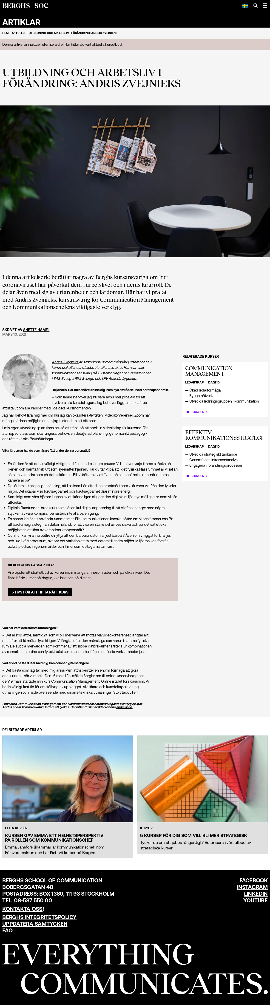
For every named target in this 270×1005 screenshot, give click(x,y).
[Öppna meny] (265, 5)
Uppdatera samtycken (34, 924)
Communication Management (39, 704)
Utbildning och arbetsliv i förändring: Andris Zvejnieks (73, 33)
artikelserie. (124, 707)
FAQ (7, 930)
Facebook (253, 880)
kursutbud (113, 44)
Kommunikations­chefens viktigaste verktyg (99, 704)
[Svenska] (245, 5)
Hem (5, 33)
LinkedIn (256, 894)
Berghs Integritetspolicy (39, 917)
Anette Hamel (36, 330)
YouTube (255, 900)
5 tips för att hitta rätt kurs (40, 592)
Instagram (252, 887)
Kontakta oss (22, 909)
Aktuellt (19, 33)
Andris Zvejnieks (65, 362)
